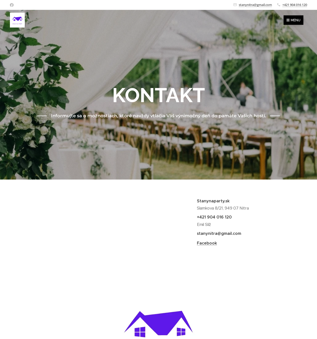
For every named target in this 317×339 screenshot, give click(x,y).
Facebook (207, 243)
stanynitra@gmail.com (255, 4)
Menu (293, 20)
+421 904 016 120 (294, 4)
